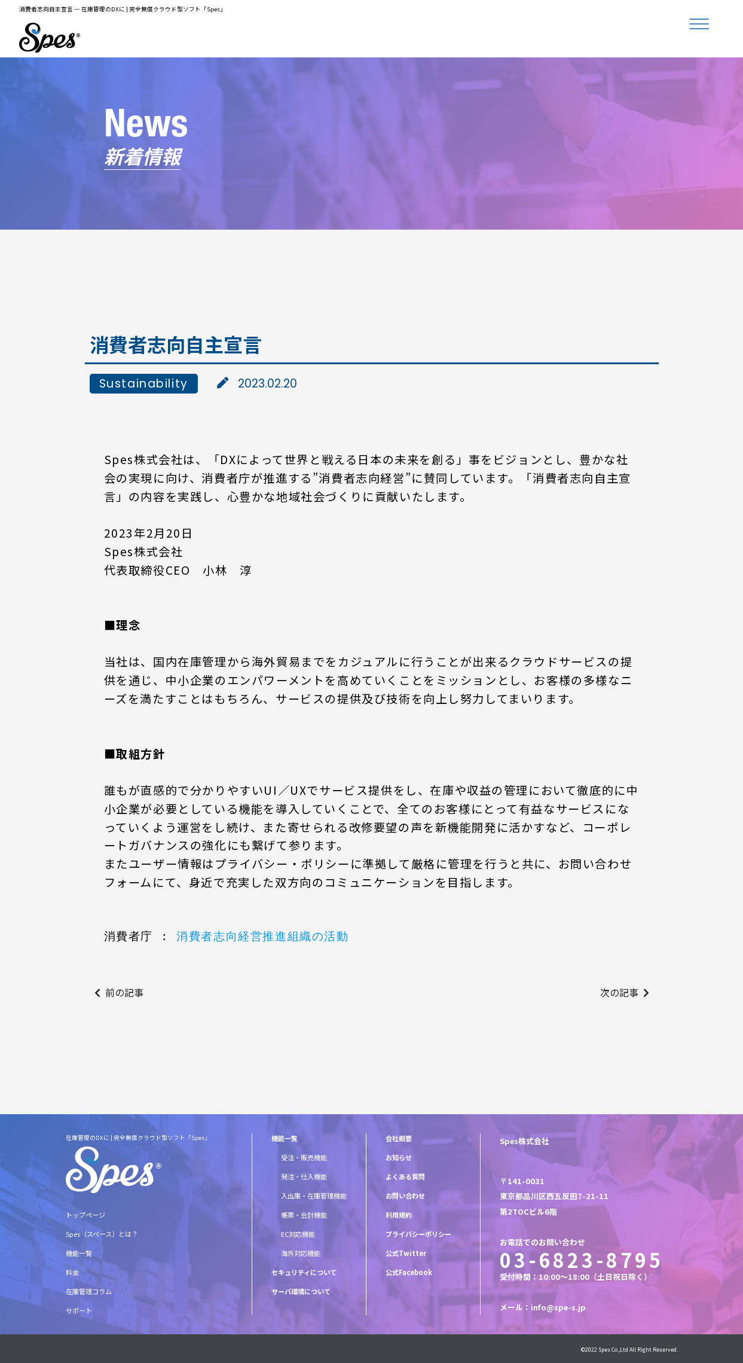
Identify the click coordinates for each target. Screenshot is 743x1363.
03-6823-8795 (581, 1259)
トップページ (85, 1214)
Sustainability (143, 384)
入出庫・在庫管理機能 (314, 1195)
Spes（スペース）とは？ (102, 1234)
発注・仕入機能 (304, 1176)
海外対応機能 (300, 1253)
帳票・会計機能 (304, 1214)
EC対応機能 (298, 1234)
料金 (72, 1272)
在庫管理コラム (89, 1291)
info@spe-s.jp (558, 1307)
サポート (79, 1310)
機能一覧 (79, 1253)
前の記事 (124, 992)
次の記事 (619, 992)
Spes (604, 1349)
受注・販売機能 (304, 1157)
